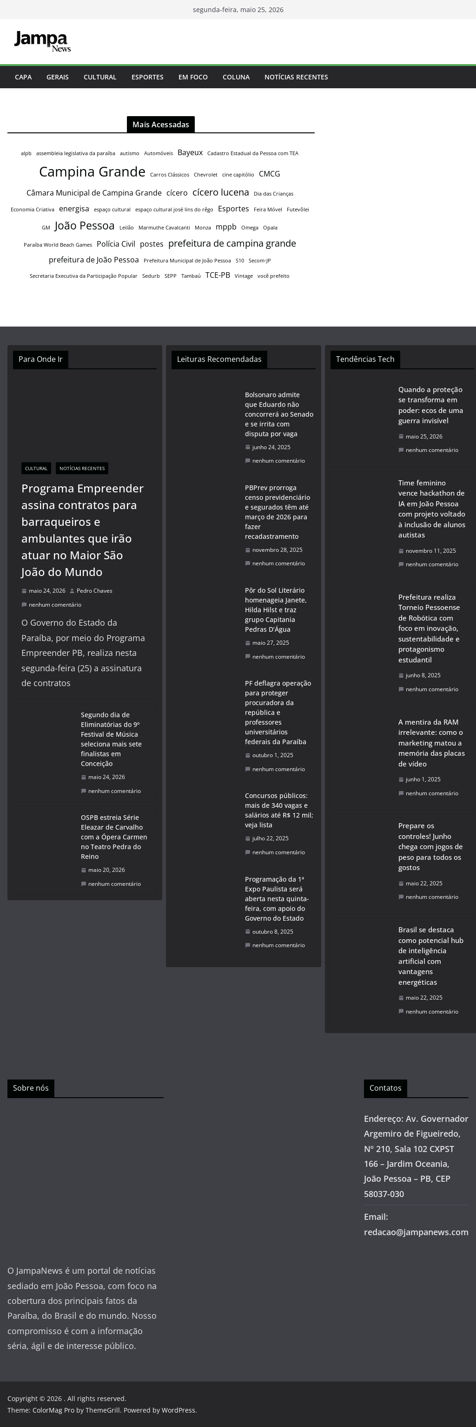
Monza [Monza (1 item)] (203, 227)
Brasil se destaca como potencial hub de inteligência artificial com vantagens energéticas (430, 956)
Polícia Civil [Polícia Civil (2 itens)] (116, 244)
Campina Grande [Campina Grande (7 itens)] (92, 171)
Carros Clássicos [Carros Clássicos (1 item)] (169, 174)
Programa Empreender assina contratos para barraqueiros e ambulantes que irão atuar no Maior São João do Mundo (82, 529)
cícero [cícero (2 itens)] (177, 193)
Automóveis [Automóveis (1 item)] (158, 153)
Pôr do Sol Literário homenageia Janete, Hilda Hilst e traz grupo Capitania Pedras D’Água (276, 610)
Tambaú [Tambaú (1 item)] (191, 276)
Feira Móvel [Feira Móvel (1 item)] (268, 209)
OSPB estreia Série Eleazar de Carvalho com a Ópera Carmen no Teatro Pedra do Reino (114, 837)
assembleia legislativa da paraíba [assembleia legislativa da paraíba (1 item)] (75, 153)
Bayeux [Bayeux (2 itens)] (190, 152)
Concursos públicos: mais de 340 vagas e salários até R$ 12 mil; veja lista (279, 810)
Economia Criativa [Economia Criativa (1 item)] (32, 209)
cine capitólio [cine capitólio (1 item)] (238, 174)
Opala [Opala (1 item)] (270, 227)
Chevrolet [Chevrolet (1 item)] (206, 174)
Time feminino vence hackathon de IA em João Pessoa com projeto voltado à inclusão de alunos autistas (431, 509)
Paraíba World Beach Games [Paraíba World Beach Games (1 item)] (58, 245)
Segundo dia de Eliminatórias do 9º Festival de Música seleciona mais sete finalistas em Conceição (111, 739)
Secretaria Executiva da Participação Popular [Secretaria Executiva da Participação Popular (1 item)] (84, 276)
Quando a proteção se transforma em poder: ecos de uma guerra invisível (430, 405)
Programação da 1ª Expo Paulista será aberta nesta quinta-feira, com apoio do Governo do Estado (277, 899)
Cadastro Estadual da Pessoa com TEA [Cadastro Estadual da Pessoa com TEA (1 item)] (252, 153)
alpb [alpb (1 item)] (26, 153)
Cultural (100, 76)
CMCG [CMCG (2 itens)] (269, 174)
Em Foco (193, 76)
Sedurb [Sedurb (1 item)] (151, 276)
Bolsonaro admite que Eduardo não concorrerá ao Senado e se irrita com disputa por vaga (279, 414)
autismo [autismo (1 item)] (129, 153)
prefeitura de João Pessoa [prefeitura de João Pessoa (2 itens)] (94, 260)
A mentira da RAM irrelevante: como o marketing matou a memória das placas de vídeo (431, 742)
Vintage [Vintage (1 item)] (244, 276)
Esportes (148, 76)
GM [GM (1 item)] (46, 227)
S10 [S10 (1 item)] (240, 260)
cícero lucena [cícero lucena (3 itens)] (220, 192)
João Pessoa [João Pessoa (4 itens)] (85, 225)
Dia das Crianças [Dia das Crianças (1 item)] (273, 193)
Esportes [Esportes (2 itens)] (233, 208)
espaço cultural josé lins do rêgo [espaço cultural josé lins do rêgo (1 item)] (174, 209)
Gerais (57, 76)
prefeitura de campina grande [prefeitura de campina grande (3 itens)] (232, 243)
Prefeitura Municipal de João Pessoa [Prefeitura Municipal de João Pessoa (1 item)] (187, 260)
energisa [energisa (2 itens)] (74, 208)
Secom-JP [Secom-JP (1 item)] (260, 260)
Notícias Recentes (296, 76)
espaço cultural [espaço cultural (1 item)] (112, 209)
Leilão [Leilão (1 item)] (126, 227)
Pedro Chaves (94, 591)
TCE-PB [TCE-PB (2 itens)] (217, 275)
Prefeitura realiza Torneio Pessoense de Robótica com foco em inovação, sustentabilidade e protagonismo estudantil (429, 628)
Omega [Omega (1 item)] (249, 227)
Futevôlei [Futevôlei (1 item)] (298, 209)
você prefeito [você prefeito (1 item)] (274, 276)
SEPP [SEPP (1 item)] (171, 276)
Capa (23, 76)
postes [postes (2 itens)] (152, 244)
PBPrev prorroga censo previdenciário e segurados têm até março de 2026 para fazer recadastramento (277, 512)
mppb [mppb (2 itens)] (226, 227)
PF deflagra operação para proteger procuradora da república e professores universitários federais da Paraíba (278, 712)
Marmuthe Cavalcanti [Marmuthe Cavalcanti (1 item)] (164, 227)
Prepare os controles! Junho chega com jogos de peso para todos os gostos (430, 846)
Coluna (236, 76)
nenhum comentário (51, 605)
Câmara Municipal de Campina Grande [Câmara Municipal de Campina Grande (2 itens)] (94, 193)
